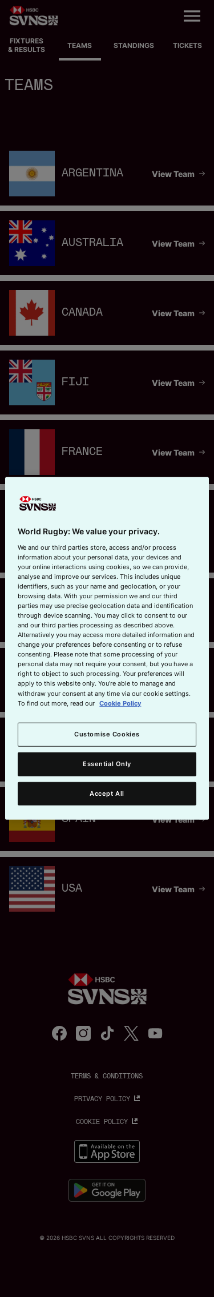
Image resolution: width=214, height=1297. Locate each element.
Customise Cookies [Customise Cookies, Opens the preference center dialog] (107, 734)
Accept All (107, 793)
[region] (106, 648)
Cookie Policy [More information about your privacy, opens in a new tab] (120, 703)
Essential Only (107, 763)
